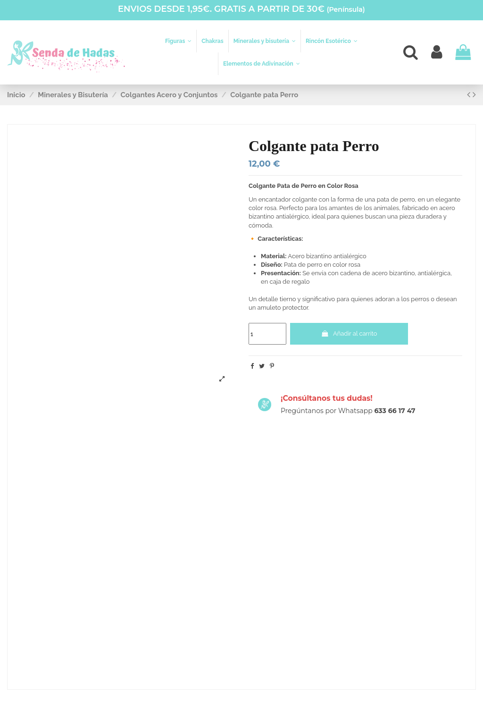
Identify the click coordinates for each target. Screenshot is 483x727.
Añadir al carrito (349, 333)
